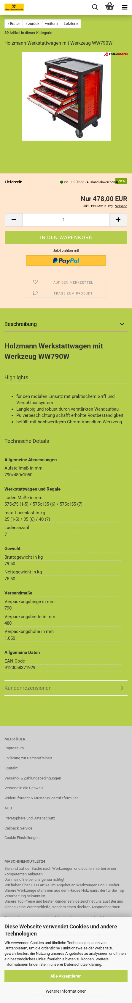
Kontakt (11, 768)
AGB (8, 808)
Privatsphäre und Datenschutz (29, 818)
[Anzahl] (66, 219)
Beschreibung (20, 324)
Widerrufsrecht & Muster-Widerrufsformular (41, 798)
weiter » (51, 23)
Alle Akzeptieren (66, 976)
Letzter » (71, 23)
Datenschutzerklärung (82, 964)
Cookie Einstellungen (21, 837)
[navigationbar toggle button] (124, 7)
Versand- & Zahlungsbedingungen (32, 778)
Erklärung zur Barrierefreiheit (28, 758)
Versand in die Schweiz (23, 788)
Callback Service (18, 828)
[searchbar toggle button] (95, 7)
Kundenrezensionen (28, 688)
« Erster (13, 23)
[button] (14, 219)
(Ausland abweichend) (101, 182)
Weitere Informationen (66, 991)
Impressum (14, 748)
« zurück (32, 23)
